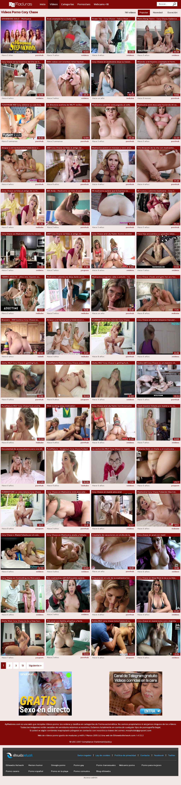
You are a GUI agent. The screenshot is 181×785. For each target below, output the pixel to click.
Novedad (158, 12)
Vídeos (54, 4)
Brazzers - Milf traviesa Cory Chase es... (20, 319)
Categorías (67, 4)
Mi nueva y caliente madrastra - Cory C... (156, 190)
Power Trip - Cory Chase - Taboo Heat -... (111, 18)
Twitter (171, 755)
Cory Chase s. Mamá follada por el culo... (21, 534)
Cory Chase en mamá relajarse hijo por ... (156, 319)
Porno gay (79, 765)
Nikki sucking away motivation (61, 405)
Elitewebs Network (15, 765)
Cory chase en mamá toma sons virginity (156, 620)
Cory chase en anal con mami (151, 534)
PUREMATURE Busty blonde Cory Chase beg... (111, 320)
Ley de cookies (103, 755)
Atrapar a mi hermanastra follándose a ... (21, 147)
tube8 (40, 356)
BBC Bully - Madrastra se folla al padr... (65, 190)
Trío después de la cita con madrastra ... (156, 147)
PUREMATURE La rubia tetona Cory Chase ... (22, 491)
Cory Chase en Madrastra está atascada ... (67, 491)
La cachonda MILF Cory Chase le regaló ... (111, 448)
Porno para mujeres (151, 765)
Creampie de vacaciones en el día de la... (111, 534)
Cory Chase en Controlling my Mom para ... (21, 577)
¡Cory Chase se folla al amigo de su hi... (20, 190)
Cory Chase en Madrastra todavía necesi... (22, 233)
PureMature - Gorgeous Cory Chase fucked (67, 448)
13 (23, 665)
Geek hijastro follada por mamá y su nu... (156, 405)
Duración (172, 12)
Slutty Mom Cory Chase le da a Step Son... (21, 620)
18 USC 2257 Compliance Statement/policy (90, 741)
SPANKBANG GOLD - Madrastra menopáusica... (16, 18)
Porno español (35, 771)
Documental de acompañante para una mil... (22, 448)
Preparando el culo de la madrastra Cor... (111, 577)
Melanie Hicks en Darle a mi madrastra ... (156, 448)
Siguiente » (35, 665)
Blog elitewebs (103, 771)
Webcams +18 (101, 4)
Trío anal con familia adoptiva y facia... (65, 620)
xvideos (85, 55)
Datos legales (84, 755)
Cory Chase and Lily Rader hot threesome (112, 405)
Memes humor (35, 765)
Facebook (159, 755)
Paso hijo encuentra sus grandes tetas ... (156, 233)
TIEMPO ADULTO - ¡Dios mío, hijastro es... (21, 276)
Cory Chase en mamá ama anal (107, 491)
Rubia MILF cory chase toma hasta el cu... (111, 620)
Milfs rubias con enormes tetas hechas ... (66, 61)
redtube (130, 98)
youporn (85, 270)
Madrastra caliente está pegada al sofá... (111, 104)
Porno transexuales (106, 765)
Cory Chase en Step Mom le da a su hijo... (156, 577)
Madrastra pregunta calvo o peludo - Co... (111, 276)
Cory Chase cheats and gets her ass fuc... (157, 276)
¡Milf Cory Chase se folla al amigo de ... (65, 147)
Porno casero (12, 771)
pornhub (39, 55)
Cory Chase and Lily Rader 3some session (112, 233)
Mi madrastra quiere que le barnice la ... (110, 190)
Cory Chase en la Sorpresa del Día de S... (21, 61)
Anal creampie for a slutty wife (61, 18)
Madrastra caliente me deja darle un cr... (66, 276)
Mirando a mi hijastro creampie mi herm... (156, 61)
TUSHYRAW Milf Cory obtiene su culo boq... (22, 104)
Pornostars (83, 4)
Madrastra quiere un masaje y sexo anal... (112, 147)
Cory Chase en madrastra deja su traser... (111, 61)
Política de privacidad (125, 755)
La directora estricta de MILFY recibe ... (65, 104)
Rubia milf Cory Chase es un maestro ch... (156, 362)
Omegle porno (58, 765)
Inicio (43, 4)
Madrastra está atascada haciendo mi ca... (157, 104)
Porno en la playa (59, 771)
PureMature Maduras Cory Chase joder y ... (67, 362)
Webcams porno (127, 765)
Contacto (145, 755)
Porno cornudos (82, 771)
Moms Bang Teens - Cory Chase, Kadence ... (158, 18)
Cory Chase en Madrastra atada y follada (66, 534)
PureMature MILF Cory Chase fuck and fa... (21, 405)
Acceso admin (90, 777)
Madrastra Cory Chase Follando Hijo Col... (156, 491)
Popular (144, 12)
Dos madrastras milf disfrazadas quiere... (66, 577)
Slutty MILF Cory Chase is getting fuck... (20, 362)
